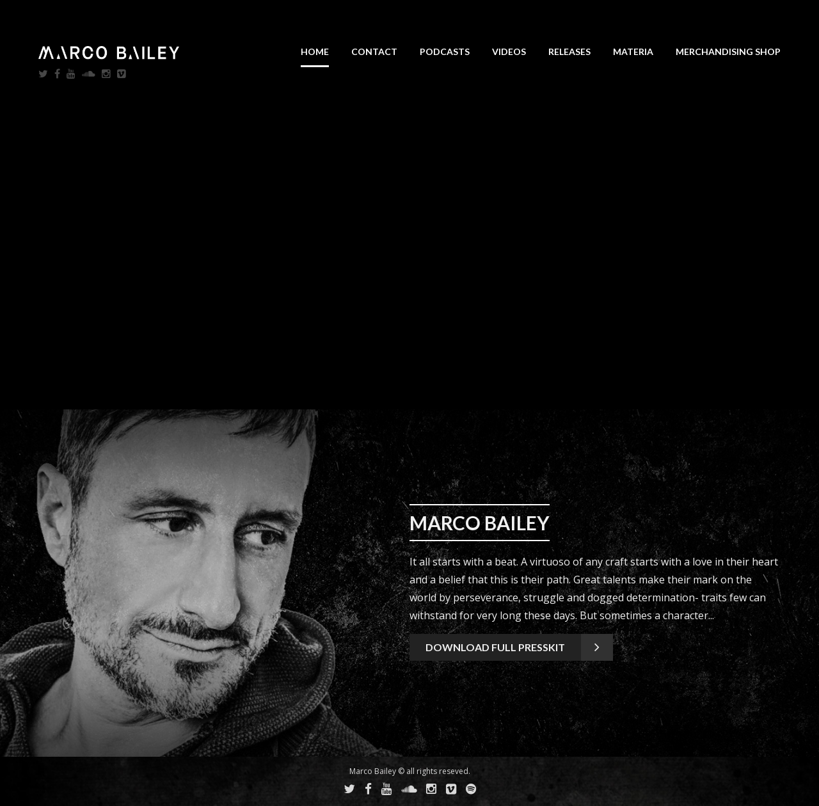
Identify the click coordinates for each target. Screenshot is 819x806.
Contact (374, 51)
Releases (569, 51)
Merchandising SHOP (728, 51)
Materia (633, 51)
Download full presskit (495, 647)
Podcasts (445, 51)
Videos (509, 51)
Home (315, 51)
